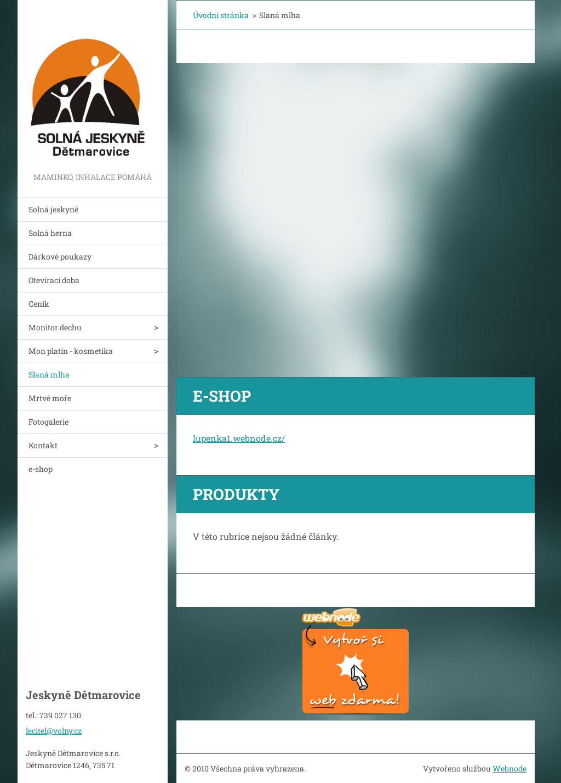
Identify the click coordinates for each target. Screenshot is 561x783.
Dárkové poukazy (59, 256)
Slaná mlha (49, 374)
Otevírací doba (53, 280)
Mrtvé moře (49, 398)
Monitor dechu (55, 327)
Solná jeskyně (53, 209)
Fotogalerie (48, 421)
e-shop (40, 469)
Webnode (509, 768)
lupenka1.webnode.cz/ (239, 438)
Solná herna (50, 233)
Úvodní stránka (221, 15)
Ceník (38, 303)
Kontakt (43, 445)
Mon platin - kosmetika (70, 351)
